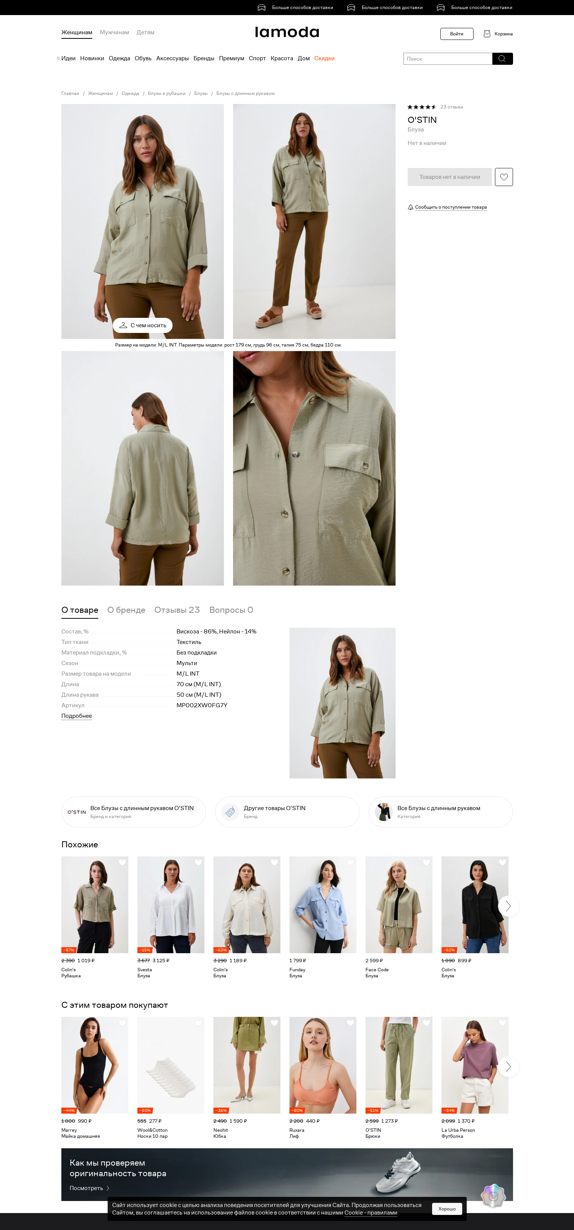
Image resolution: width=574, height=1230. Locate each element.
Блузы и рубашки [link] (167, 93)
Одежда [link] (130, 93)
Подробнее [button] (76, 716)
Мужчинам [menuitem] (114, 32)
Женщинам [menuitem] (76, 32)
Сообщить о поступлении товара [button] (451, 207)
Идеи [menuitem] (68, 58)
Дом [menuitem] (304, 58)
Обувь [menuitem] (143, 58)
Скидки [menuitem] (324, 58)
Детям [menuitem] (145, 32)
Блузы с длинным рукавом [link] (245, 93)
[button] (502, 59)
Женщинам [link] (100, 93)
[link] (296, 7)
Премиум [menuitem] (231, 58)
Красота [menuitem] (282, 58)
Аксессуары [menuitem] (172, 58)
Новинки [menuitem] (92, 58)
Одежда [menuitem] (119, 58)
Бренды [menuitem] (204, 58)
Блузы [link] (201, 93)
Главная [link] (70, 93)
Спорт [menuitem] (257, 58)
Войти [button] (456, 34)
